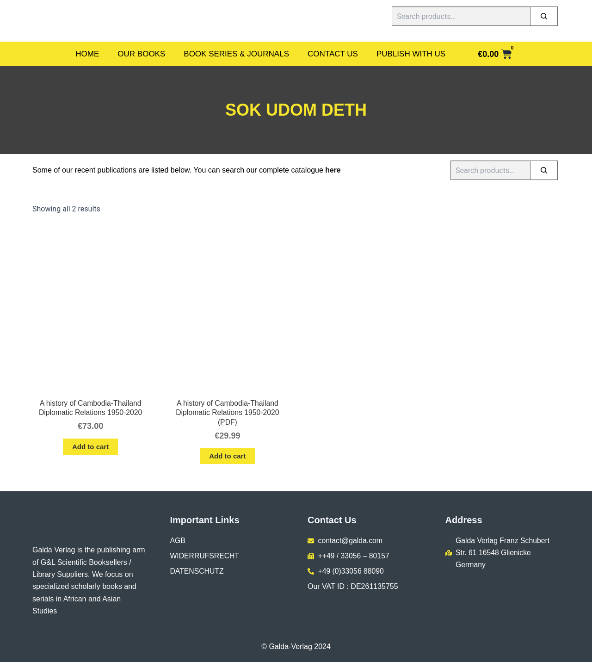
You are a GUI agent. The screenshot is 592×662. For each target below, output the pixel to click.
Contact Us (333, 53)
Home (87, 53)
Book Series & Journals (236, 53)
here (333, 170)
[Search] (544, 16)
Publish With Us (410, 53)
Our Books (141, 53)
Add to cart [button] (90, 447)
